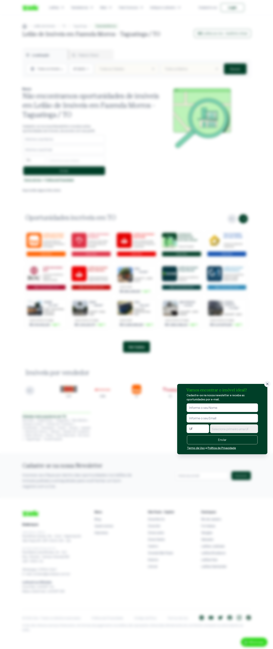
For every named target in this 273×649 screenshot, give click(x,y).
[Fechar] (267, 384)
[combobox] (234, 428)
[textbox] (234, 429)
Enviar (222, 440)
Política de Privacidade (222, 448)
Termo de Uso (196, 448)
